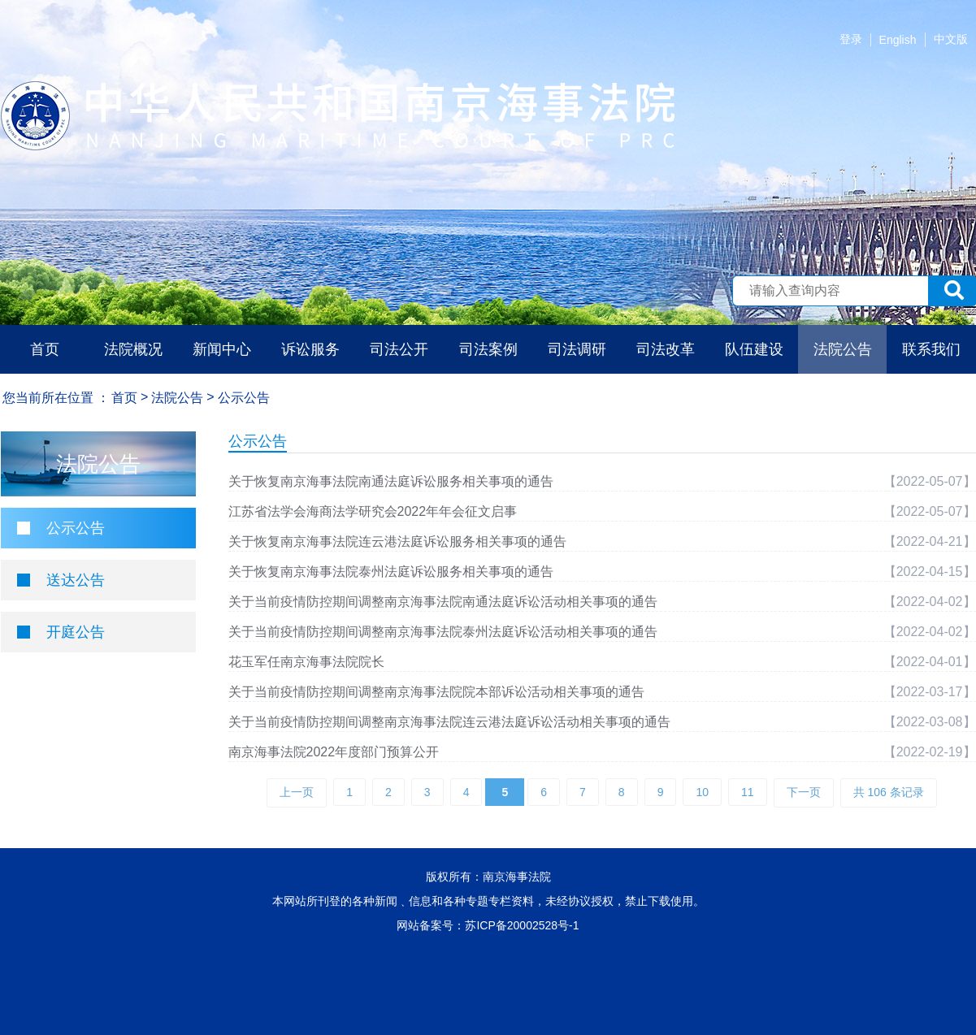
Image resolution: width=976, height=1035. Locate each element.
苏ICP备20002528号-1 (522, 925)
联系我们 (931, 349)
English (898, 39)
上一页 (297, 792)
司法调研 (577, 349)
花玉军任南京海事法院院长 (306, 662)
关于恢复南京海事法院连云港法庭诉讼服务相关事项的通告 (397, 541)
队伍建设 (754, 349)
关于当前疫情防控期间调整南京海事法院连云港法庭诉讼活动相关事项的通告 (449, 722)
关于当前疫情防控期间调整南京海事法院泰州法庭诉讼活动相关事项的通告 (442, 632)
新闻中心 (222, 349)
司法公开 (399, 349)
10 (702, 792)
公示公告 (75, 528)
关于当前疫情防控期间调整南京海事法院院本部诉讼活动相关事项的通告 (436, 692)
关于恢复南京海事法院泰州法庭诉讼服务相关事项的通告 (390, 571)
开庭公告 (75, 632)
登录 (850, 38)
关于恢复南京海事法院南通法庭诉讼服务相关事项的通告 (390, 481)
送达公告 (75, 580)
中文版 (951, 38)
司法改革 (665, 349)
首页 (44, 349)
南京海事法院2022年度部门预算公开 (334, 752)
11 (747, 792)
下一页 (804, 792)
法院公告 (842, 349)
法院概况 (133, 349)
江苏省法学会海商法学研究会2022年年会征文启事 (373, 511)
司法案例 (488, 349)
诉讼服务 (310, 349)
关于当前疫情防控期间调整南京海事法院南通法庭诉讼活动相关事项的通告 (442, 601)
